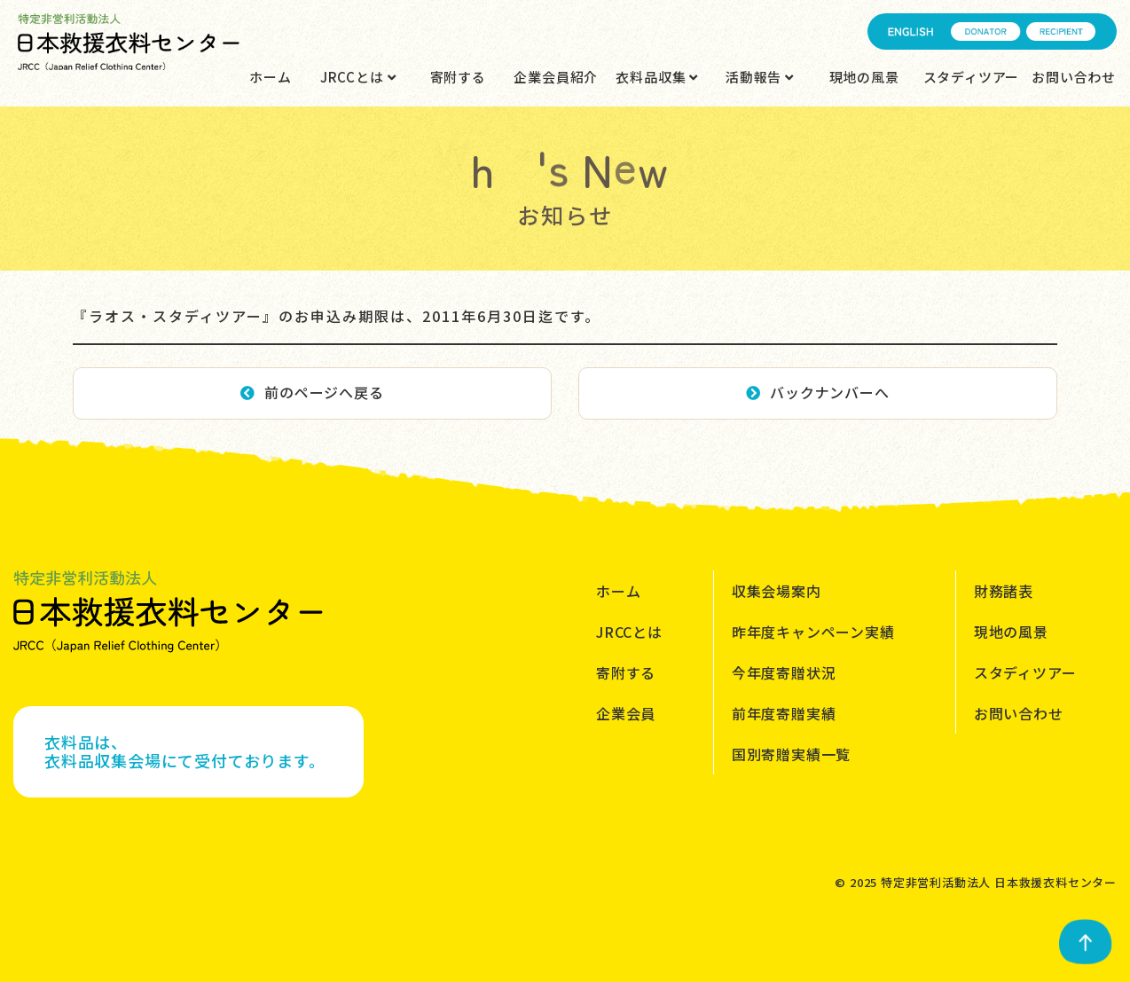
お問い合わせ (1074, 76)
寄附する (458, 76)
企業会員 (625, 713)
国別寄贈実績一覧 (791, 754)
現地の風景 (864, 76)
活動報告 (760, 76)
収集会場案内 (776, 590)
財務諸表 (1003, 590)
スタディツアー (971, 76)
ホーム (270, 76)
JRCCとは (358, 76)
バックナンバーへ (817, 392)
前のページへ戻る (311, 392)
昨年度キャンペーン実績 (813, 631)
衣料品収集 (657, 76)
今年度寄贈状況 (784, 672)
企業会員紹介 (556, 76)
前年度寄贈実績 (784, 713)
